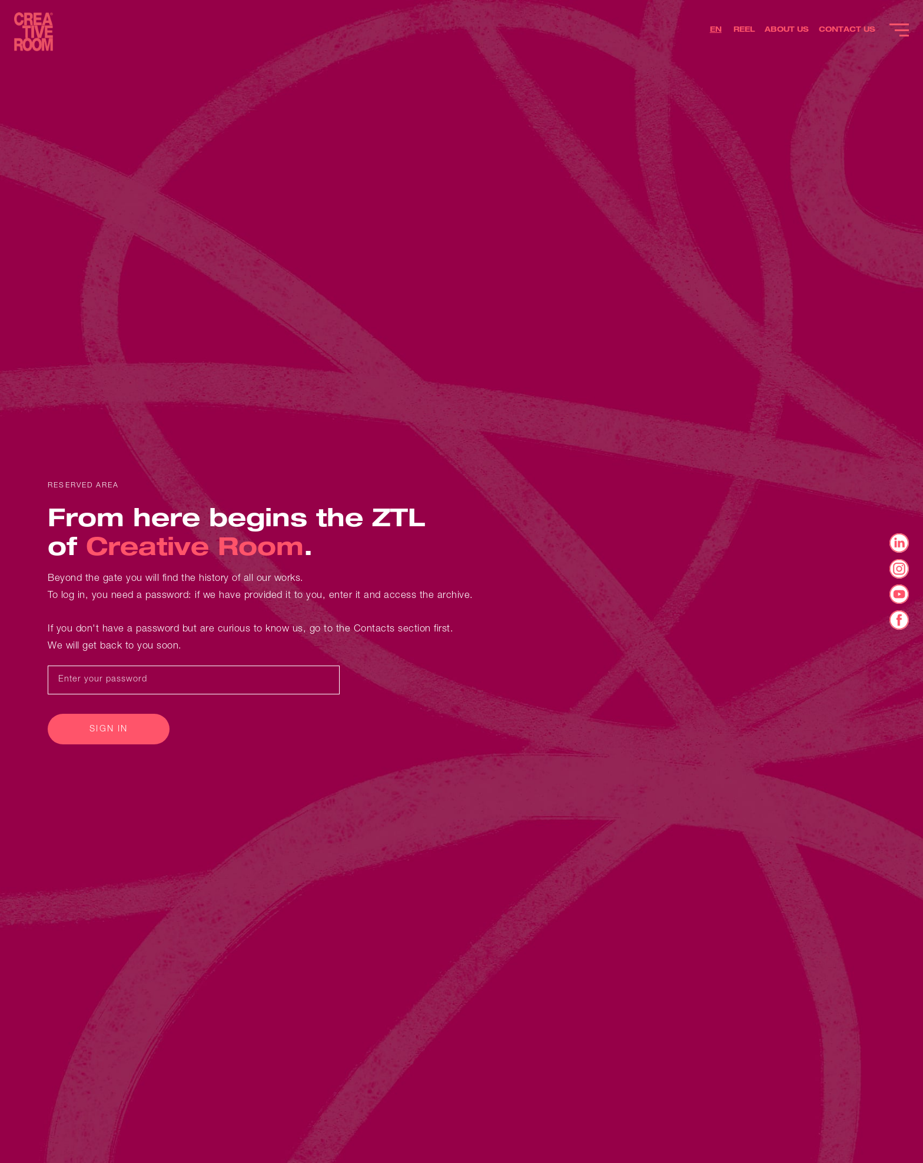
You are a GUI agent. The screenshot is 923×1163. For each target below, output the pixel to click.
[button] (717, 31)
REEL (744, 30)
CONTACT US (847, 30)
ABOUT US (787, 30)
